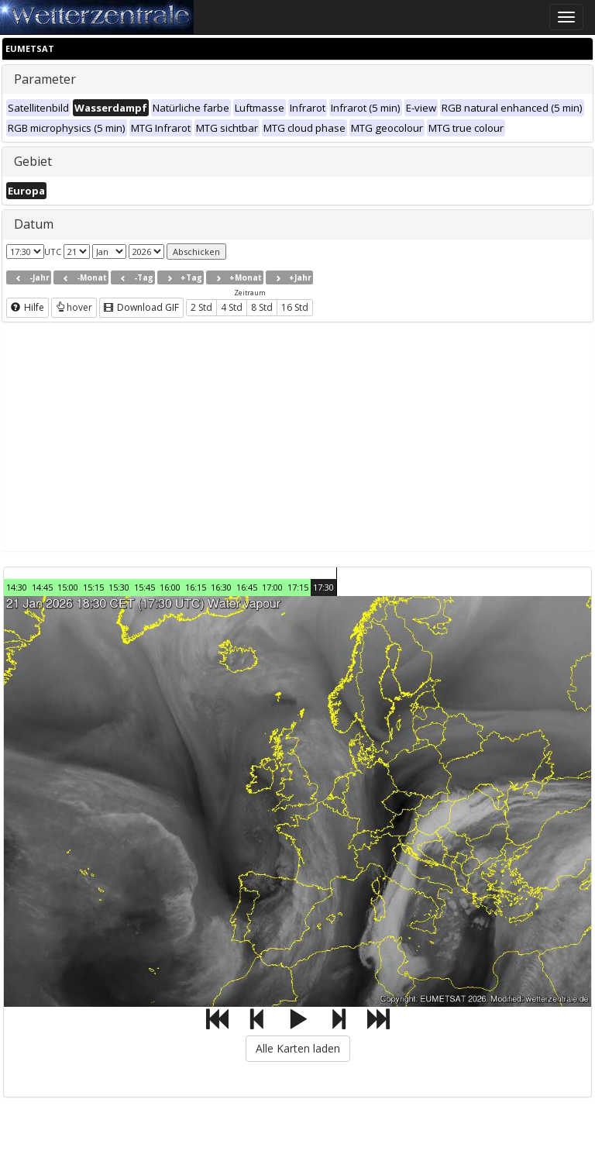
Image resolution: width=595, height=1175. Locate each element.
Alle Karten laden (298, 1048)
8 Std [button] (262, 307)
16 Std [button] (294, 307)
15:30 (118, 587)
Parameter (45, 79)
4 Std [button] (231, 307)
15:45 (144, 587)
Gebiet (33, 161)
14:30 (16, 587)
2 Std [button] (201, 307)
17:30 (323, 587)
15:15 (93, 587)
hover (74, 307)
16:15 (195, 587)
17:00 (272, 587)
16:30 (221, 587)
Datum (33, 224)
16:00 (170, 587)
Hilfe (27, 307)
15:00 (67, 587)
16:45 (246, 587)
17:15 (297, 587)
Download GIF (141, 307)
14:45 (42, 587)
